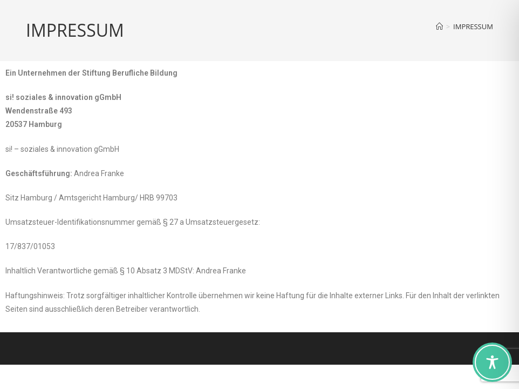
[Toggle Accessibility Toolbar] (492, 362)
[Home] (439, 26)
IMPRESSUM (473, 26)
